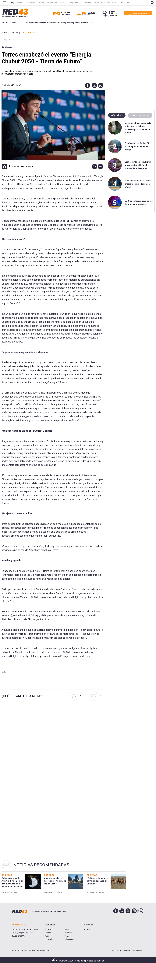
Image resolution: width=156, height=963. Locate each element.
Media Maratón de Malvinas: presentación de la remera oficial (138, 183)
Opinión (48, 933)
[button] (87, 85)
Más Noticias (70, 939)
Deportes (68, 929)
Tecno (67, 936)
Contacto (114, 951)
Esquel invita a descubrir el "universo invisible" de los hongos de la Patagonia (138, 165)
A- (100, 166)
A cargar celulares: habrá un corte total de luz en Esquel (55, 881)
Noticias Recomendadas (41, 864)
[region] (130, 49)
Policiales (68, 933)
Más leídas (117, 115)
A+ (94, 166)
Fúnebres (87, 929)
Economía (49, 939)
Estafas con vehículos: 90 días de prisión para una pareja (137, 146)
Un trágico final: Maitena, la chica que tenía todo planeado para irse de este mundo (56, 23)
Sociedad (7, 47)
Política (48, 936)
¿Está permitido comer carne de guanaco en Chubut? (98, 881)
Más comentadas (140, 115)
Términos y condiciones (132, 951)
